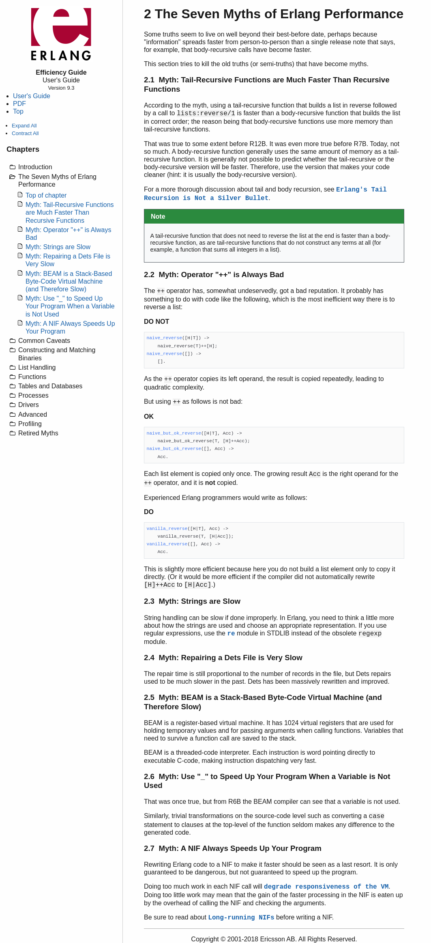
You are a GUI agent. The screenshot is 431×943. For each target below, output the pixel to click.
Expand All (24, 126)
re (231, 633)
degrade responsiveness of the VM (326, 887)
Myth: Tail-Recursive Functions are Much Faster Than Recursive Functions (70, 212)
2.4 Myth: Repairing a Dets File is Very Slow (223, 657)
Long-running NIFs (241, 917)
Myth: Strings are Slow (58, 246)
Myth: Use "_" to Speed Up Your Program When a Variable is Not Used (70, 306)
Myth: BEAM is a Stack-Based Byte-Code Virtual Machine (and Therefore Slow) (69, 281)
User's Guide (31, 96)
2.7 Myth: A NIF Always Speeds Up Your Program (233, 848)
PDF (19, 103)
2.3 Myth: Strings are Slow (192, 601)
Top (18, 111)
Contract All (25, 133)
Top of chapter (46, 195)
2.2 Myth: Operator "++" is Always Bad (214, 274)
